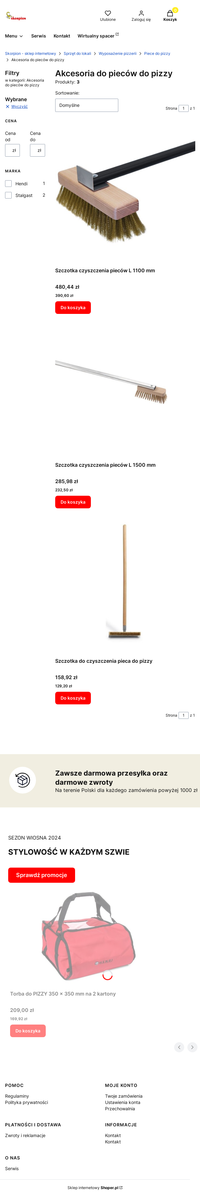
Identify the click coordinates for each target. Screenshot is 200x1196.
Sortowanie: (67, 92)
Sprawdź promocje (41, 875)
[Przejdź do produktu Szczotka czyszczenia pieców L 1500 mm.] (125, 389)
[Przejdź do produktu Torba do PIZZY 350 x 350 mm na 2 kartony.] (89, 935)
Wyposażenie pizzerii (118, 53)
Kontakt (113, 1135)
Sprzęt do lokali (77, 53)
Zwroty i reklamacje (25, 1135)
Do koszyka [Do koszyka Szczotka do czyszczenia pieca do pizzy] (73, 698)
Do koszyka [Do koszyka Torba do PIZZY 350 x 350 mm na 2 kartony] (27, 1030)
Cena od (10, 136)
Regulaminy (17, 1096)
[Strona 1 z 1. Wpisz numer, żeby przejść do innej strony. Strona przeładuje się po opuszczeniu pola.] (184, 108)
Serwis (12, 1168)
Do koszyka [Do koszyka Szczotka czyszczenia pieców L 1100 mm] (73, 307)
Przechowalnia (120, 1108)
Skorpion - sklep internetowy (30, 53)
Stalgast (23, 195)
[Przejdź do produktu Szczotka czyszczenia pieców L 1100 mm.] (125, 194)
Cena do (35, 136)
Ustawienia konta (122, 1102)
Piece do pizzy (157, 53)
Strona (171, 108)
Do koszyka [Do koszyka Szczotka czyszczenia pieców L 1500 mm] (73, 501)
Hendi (21, 183)
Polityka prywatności (26, 1102)
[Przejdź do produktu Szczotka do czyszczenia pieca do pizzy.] (125, 584)
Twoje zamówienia (124, 1096)
